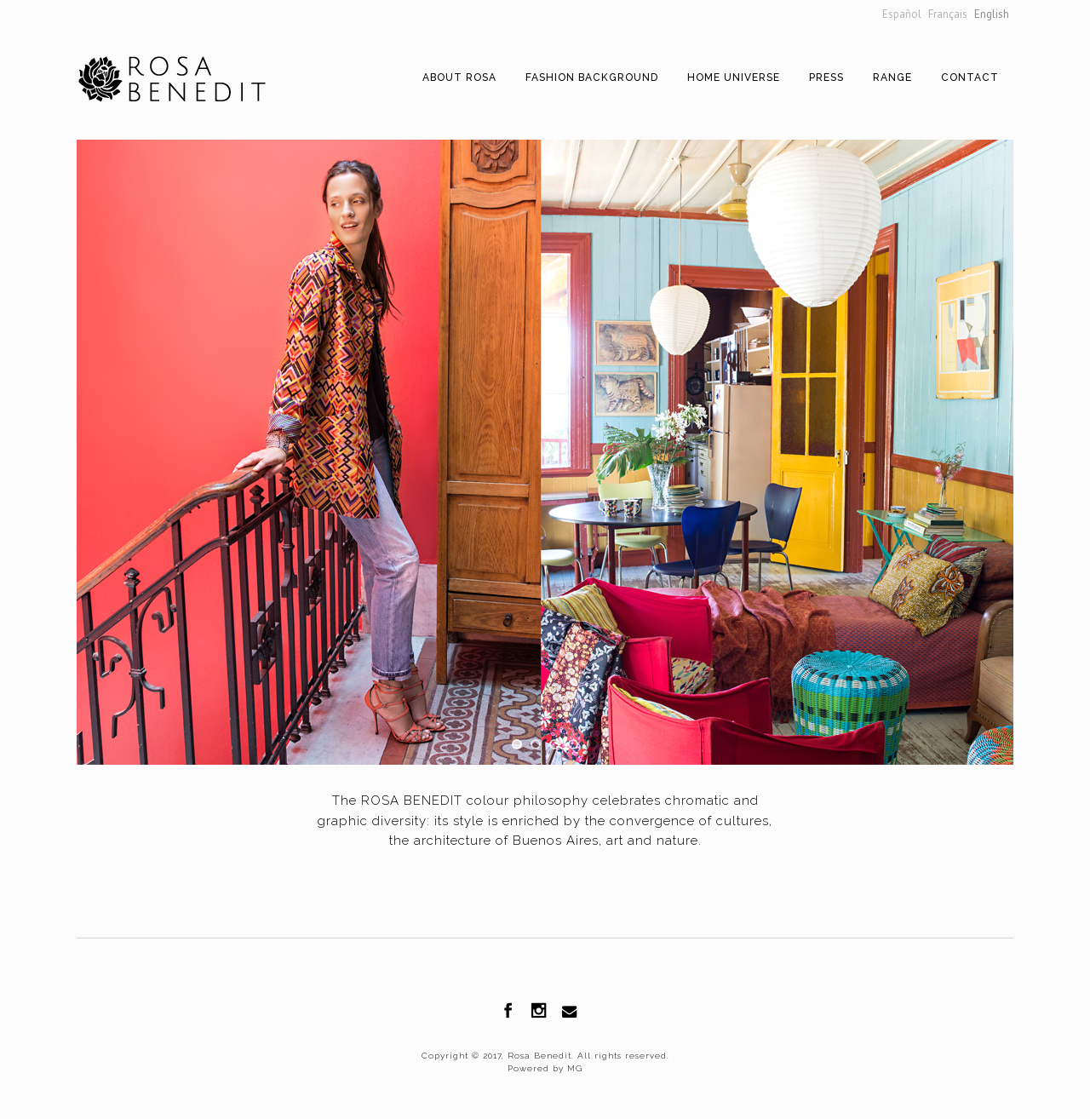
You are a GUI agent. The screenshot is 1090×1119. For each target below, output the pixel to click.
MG (573, 1068)
